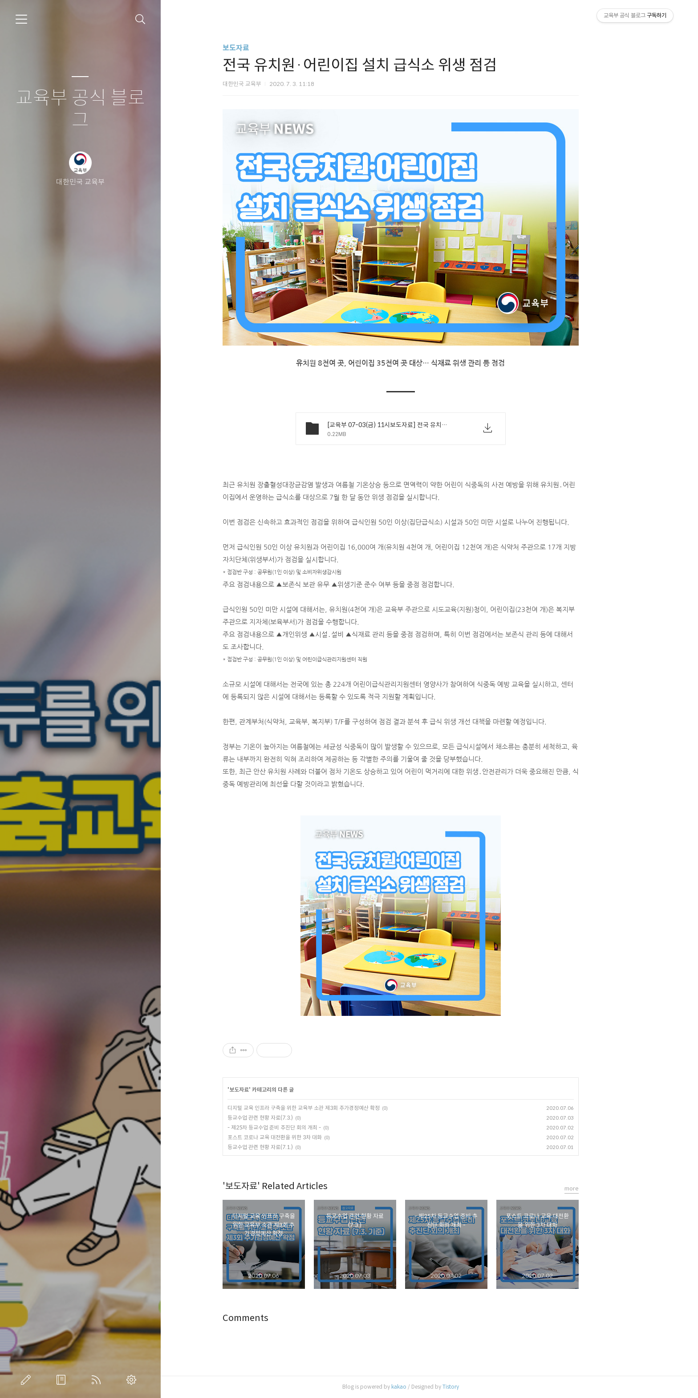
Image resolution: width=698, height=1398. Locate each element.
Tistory (479, 1386)
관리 (133, 1380)
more (600, 1188)
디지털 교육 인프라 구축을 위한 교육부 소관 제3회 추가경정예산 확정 (332, 1108)
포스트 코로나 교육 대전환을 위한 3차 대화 (303, 1137)
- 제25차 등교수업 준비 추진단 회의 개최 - (302, 1127)
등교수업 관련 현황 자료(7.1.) (288, 1147)
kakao (427, 1386)
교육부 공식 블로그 (80, 109)
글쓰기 (27, 1380)
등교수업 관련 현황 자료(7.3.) (288, 1117)
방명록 (62, 1380)
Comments (274, 1318)
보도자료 (264, 48)
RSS (98, 1380)
